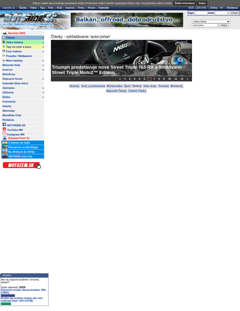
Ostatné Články (137, 91)
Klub (59, 7)
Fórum (91, 7)
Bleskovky (176, 86)
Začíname (23, 88)
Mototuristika (114, 86)
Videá (33, 7)
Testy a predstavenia (93, 86)
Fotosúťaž (8, 101)
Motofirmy (8, 74)
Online (214, 7)
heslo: (211, 13)
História (136, 86)
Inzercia (70, 7)
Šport (127, 86)
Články (23, 7)
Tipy (42, 7)
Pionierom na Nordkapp (20, 147)
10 (169, 79)
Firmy (81, 7)
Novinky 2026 (13, 33)
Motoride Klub (23, 65)
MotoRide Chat (11, 115)
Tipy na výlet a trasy (23, 47)
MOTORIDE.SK (13, 124)
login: (191, 13)
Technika (163, 86)
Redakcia (232, 7)
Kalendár (104, 7)
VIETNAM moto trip (17, 157)
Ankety (6, 106)
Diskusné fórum (23, 79)
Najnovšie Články (116, 91)
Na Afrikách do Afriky (18, 152)
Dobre (202, 3)
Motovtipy (8, 110)
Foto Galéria (23, 51)
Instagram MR (13, 134)
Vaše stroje (150, 86)
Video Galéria (23, 42)
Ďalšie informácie (185, 3)
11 (175, 79)
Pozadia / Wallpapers (17, 55)
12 (182, 79)
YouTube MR (12, 129)
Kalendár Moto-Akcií (15, 83)
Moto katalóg (23, 60)
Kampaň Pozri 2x (16, 138)
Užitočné (23, 92)
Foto (51, 7)
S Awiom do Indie (16, 143)
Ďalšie (23, 97)
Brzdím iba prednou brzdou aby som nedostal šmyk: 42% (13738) (21, 301)
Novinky (74, 86)
